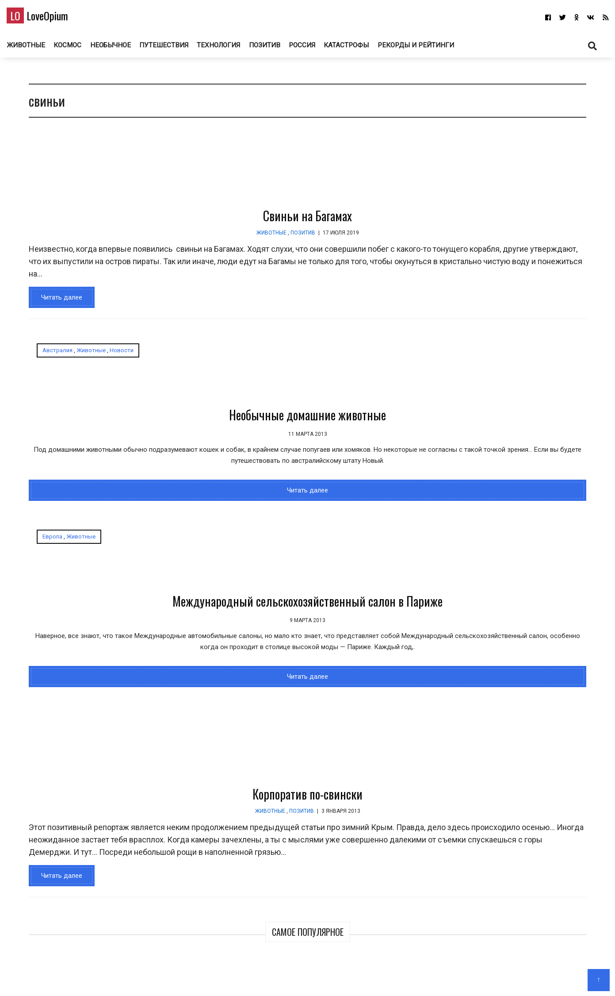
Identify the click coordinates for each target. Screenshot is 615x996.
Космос (83, 48)
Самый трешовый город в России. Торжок (509, 532)
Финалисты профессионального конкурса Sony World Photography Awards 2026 (480, 324)
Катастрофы (367, 48)
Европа (253, 357)
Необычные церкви (491, 618)
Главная (274, 976)
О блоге (303, 976)
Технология (235, 48)
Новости (115, 357)
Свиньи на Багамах (226, 223)
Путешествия (180, 48)
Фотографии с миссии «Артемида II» (552, 195)
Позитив (282, 48)
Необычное (126, 48)
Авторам (333, 976)
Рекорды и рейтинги (437, 48)
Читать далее (55, 304)
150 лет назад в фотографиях (507, 446)
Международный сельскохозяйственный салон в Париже (326, 430)
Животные (40, 48)
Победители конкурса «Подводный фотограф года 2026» (472, 207)
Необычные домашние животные (119, 422)
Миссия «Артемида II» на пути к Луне (552, 307)
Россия (322, 48)
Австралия (51, 357)
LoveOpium (53, 18)
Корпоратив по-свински (227, 656)
